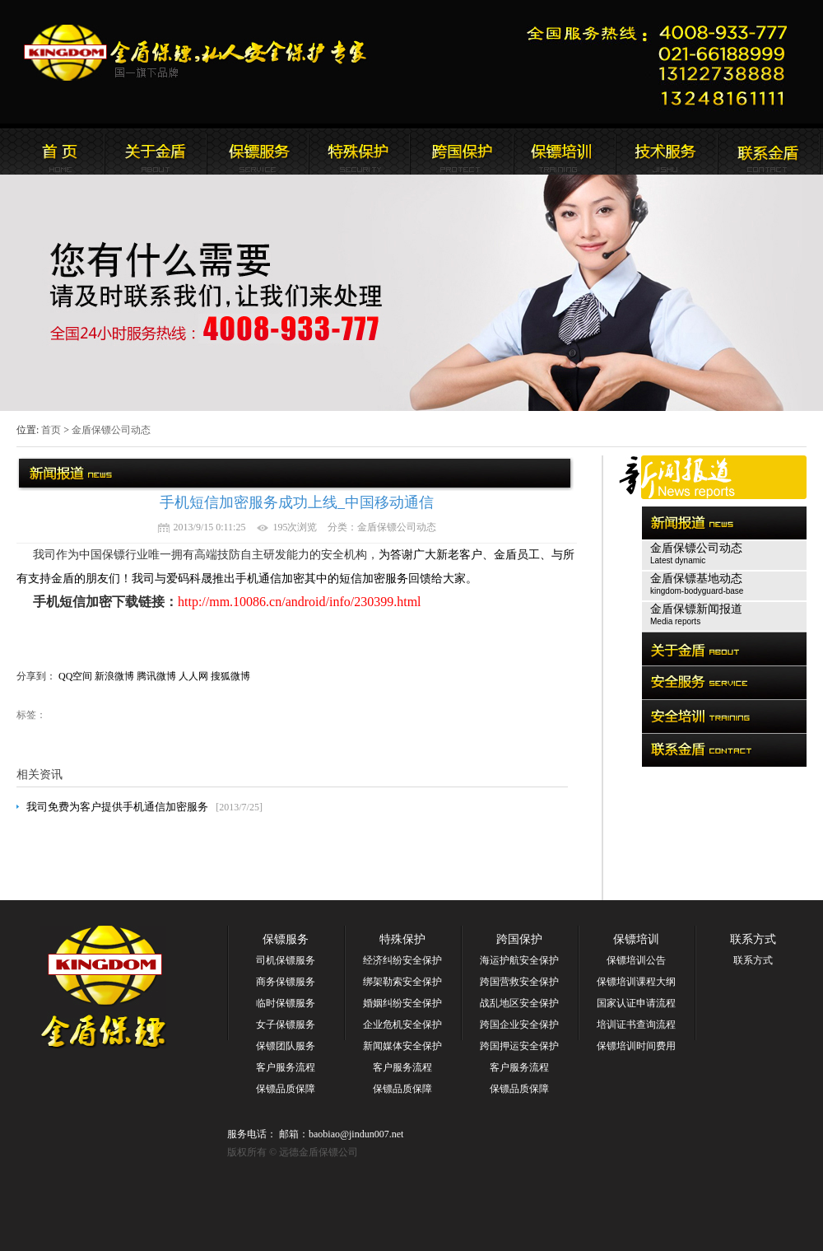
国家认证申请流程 (636, 1003)
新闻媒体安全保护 (402, 1046)
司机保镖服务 (285, 960)
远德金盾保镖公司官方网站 (196, 53)
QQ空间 (75, 676)
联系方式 (753, 939)
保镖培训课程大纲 (636, 981)
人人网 (193, 676)
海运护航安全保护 (519, 960)
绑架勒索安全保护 (402, 981)
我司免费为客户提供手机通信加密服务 (117, 807)
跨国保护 (519, 939)
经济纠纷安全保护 (402, 960)
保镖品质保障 (285, 1089)
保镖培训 (636, 939)
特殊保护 (402, 939)
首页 (51, 430)
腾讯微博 (156, 676)
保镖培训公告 (636, 960)
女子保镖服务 (285, 1024)
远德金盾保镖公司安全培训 (462, 151)
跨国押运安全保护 (519, 1046)
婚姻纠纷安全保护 (402, 1003)
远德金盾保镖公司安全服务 (360, 151)
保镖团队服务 (285, 1046)
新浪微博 (114, 676)
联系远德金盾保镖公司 (564, 151)
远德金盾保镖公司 (53, 151)
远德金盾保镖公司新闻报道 (258, 151)
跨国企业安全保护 (519, 1024)
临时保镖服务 (285, 1003)
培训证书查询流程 (636, 1024)
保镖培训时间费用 (636, 1046)
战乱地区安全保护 (519, 1003)
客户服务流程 (285, 1067)
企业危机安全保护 (402, 1024)
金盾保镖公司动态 (111, 430)
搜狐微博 (230, 676)
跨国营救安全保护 (519, 981)
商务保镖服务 (285, 981)
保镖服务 (286, 939)
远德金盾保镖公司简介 (156, 151)
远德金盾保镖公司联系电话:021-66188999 (662, 62)
